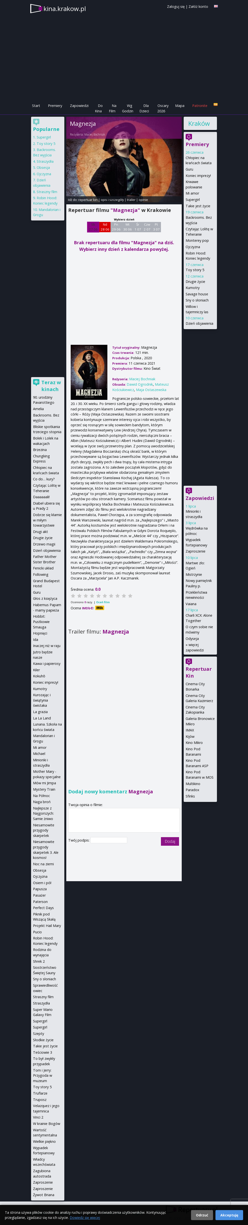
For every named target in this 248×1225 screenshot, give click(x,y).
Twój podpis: (79, 840)
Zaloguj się (176, 6)
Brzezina (40, 449)
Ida (35, 639)
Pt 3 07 (156, 226)
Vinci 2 (38, 1117)
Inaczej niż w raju (46, 645)
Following (40, 574)
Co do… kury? (44, 479)
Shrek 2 (39, 961)
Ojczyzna (193, 246)
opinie (143, 199)
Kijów (190, 736)
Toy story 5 (195, 269)
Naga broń (42, 801)
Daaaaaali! (41, 497)
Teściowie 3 (42, 1052)
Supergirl (193, 199)
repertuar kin (88, 199)
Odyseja (192, 638)
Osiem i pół (42, 882)
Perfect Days (43, 907)
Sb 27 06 (93, 226)
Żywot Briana (43, 1194)
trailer (131, 199)
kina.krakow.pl (65, 8)
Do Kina (99, 108)
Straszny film (47, 191)
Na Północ (41, 795)
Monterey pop (197, 240)
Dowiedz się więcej (85, 1217)
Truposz (39, 1099)
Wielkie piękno (44, 1141)
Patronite (199, 105)
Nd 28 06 (105, 226)
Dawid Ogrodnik (140, 384)
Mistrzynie (194, 574)
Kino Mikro (194, 742)
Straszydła (45, 161)
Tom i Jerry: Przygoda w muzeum (42, 1075)
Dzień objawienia (199, 323)
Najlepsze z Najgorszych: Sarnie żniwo (43, 813)
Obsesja (43, 167)
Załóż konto (198, 6)
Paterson (40, 901)
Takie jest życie (198, 206)
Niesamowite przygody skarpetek (43, 830)
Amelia (38, 408)
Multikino (193, 783)
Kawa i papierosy (46, 663)
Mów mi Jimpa (44, 783)
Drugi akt (40, 531)
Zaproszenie (195, 551)
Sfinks (190, 796)
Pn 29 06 (116, 226)
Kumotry (193, 287)
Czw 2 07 (147, 226)
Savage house (197, 294)
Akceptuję (229, 1215)
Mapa (179, 105)
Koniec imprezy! (198, 175)
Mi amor (192, 193)
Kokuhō (39, 676)
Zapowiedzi (79, 105)
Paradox (192, 789)
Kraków (199, 123)
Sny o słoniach (197, 300)
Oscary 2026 (163, 108)
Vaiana (191, 603)
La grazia (40, 711)
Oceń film (103, 602)
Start (36, 105)
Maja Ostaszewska (151, 389)
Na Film (112, 108)
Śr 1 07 (138, 226)
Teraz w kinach (51, 386)
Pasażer (39, 895)
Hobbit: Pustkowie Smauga (41, 621)
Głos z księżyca (45, 598)
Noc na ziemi (43, 864)
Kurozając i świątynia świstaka (42, 700)
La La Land (42, 718)
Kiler (36, 670)
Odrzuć (202, 1215)
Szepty (38, 1033)
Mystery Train (44, 789)
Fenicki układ (43, 568)
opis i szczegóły (112, 199)
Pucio (37, 932)
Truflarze (40, 1093)
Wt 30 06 (127, 226)
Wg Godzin (127, 108)
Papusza (40, 889)
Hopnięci (40, 633)
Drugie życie (195, 281)
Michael (39, 753)
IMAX (190, 730)
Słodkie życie (43, 1040)
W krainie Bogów (46, 1123)
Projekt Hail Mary (47, 925)
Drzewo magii (44, 544)
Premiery (55, 105)
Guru (189, 169)
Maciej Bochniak (94, 134)
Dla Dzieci (144, 108)
